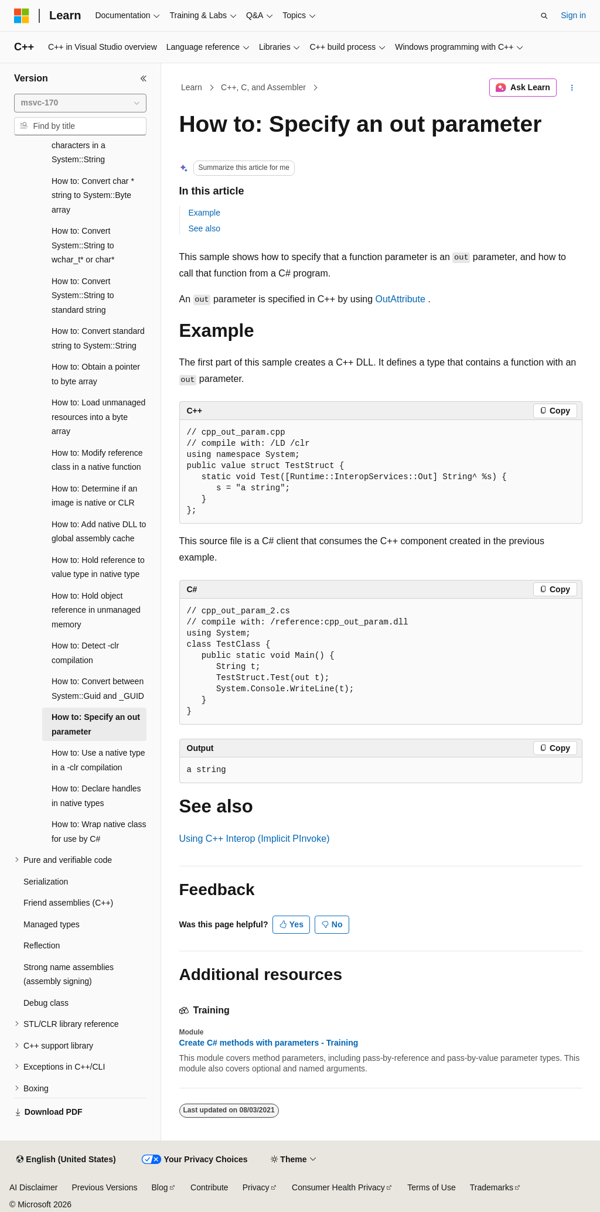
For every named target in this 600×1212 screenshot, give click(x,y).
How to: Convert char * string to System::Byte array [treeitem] (93, 195)
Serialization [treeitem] (45, 881)
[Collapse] (143, 78)
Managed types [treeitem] (51, 924)
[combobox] (80, 103)
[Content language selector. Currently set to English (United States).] (65, 1159)
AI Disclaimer (33, 1187)
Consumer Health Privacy (338, 1187)
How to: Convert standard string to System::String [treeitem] (98, 338)
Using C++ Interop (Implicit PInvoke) (254, 839)
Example (204, 212)
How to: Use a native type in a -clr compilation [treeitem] (98, 760)
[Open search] (544, 15)
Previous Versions (104, 1187)
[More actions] (571, 87)
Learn (191, 87)
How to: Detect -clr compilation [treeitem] (85, 653)
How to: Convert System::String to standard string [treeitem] (83, 295)
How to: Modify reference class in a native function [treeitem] (97, 460)
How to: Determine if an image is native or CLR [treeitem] (94, 496)
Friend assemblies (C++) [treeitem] (68, 902)
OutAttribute (400, 299)
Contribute (209, 1187)
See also (204, 228)
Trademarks (491, 1187)
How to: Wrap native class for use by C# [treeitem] (99, 832)
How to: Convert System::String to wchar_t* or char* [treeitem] (83, 245)
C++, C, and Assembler (263, 87)
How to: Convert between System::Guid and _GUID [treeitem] (98, 689)
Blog (160, 1187)
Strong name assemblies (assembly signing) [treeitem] (68, 974)
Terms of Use (431, 1187)
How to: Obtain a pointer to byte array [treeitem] (96, 374)
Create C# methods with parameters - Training (269, 1042)
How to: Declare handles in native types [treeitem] (96, 796)
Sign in (573, 15)
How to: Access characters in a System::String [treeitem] (80, 145)
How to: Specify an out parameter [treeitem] (96, 724)
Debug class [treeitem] (46, 1003)
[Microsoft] (21, 15)
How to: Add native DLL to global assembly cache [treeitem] (99, 532)
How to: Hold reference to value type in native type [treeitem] (98, 567)
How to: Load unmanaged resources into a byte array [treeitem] (98, 417)
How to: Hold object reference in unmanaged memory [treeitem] (96, 610)
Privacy (256, 1187)
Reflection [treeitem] (41, 945)
